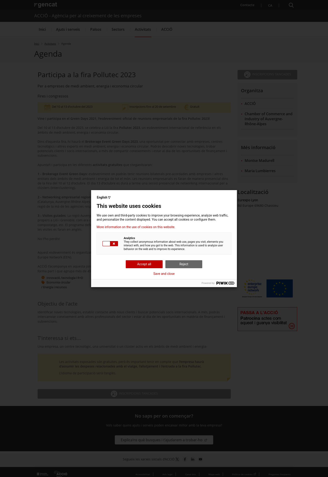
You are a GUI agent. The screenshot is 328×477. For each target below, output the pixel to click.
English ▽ (103, 197)
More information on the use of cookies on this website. (136, 227)
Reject (183, 264)
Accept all (144, 264)
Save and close (164, 273)
